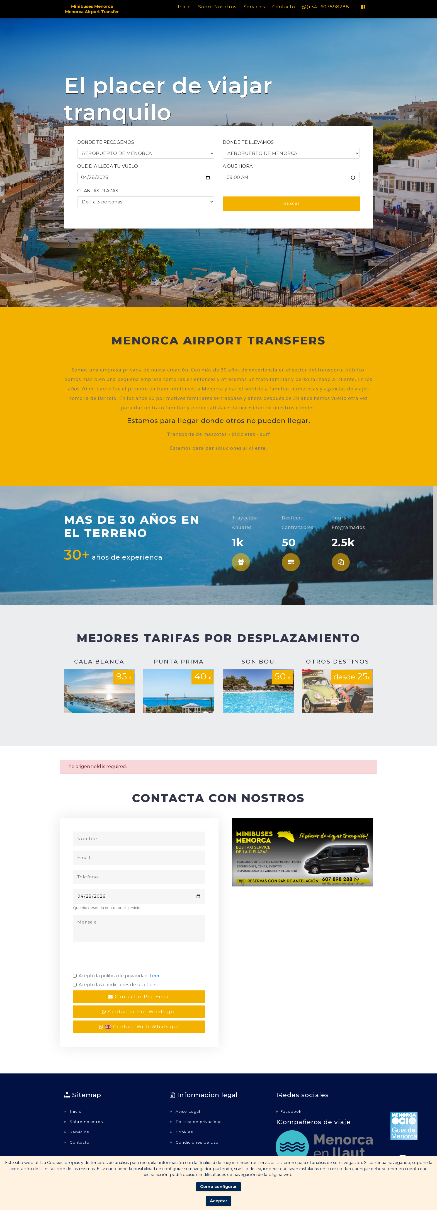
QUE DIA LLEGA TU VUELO (107, 166)
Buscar (291, 203)
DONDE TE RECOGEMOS (105, 142)
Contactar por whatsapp (139, 1011)
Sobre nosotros (217, 6)
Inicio (184, 6)
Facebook (289, 1111)
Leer (155, 975)
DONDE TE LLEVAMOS (248, 142)
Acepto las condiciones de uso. (118, 984)
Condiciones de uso (194, 1142)
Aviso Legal (185, 1111)
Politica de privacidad (196, 1121)
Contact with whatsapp (139, 1026)
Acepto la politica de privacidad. (119, 975)
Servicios (254, 6)
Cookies (181, 1132)
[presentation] (115, 957)
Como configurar (218, 1186)
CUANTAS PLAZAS (97, 190)
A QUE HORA (238, 166)
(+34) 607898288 (325, 6)
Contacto (283, 6)
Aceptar (218, 1200)
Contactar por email (139, 996)
